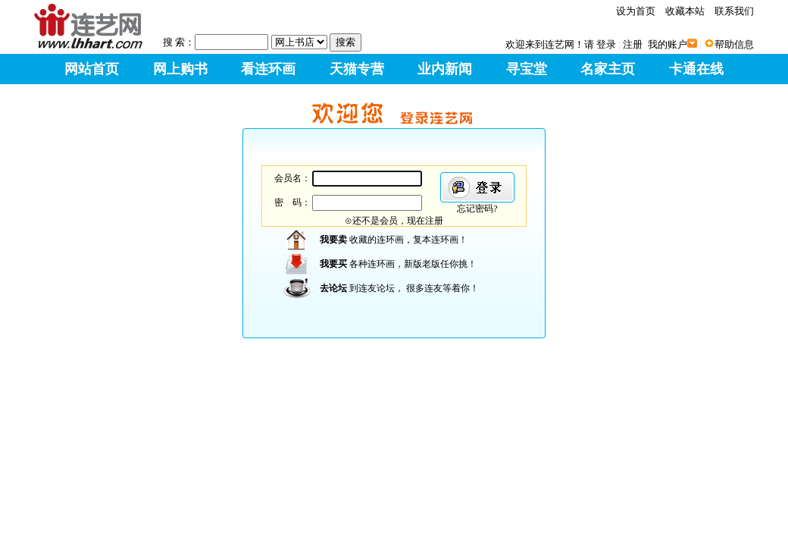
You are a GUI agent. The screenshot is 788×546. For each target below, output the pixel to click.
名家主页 (607, 69)
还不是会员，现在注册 (397, 220)
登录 (606, 44)
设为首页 (635, 11)
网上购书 (180, 69)
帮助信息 (734, 44)
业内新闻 (444, 69)
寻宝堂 (526, 69)
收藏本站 (685, 11)
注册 (633, 44)
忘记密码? (477, 208)
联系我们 (734, 11)
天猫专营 (357, 69)
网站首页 (91, 69)
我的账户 (667, 44)
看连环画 (268, 69)
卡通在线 (696, 69)
